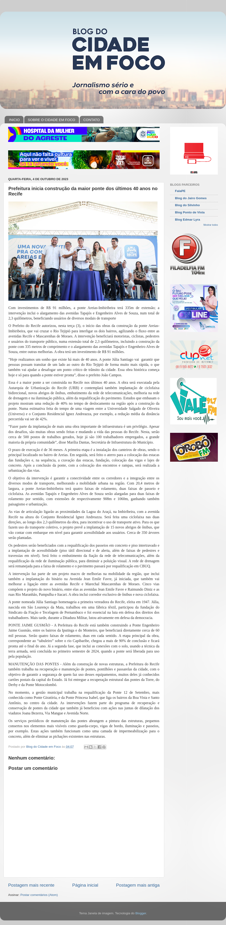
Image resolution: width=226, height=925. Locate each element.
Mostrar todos (210, 225)
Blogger (140, 913)
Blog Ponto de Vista (190, 212)
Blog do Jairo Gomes (191, 198)
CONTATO (91, 120)
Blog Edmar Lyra (187, 219)
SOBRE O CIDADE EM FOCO (51, 120)
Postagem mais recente (31, 885)
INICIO (14, 120)
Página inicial (85, 885)
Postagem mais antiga (138, 885)
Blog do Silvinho (187, 205)
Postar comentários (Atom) (39, 895)
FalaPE (180, 191)
